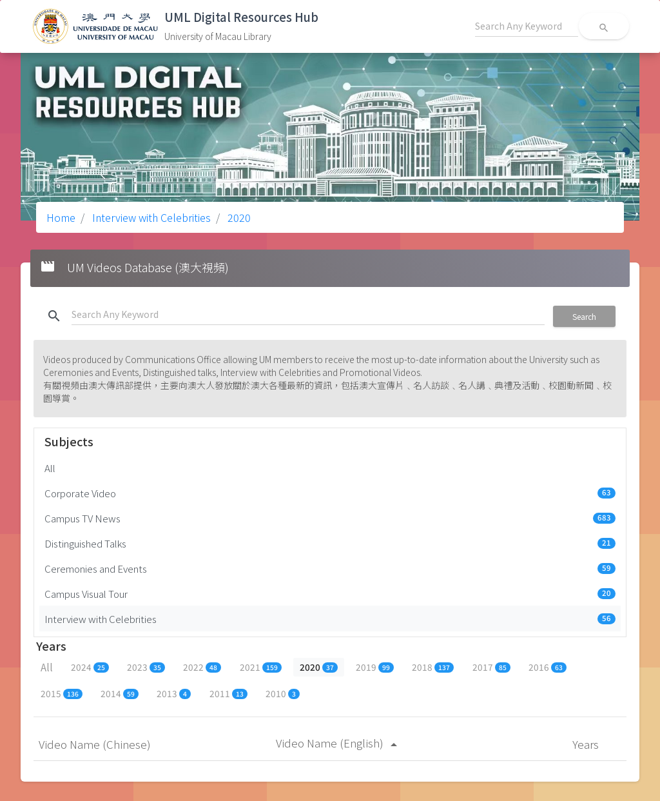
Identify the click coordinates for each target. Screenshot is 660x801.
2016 (548, 666)
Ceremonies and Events (330, 568)
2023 (146, 666)
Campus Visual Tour (330, 593)
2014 (120, 693)
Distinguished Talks (330, 543)
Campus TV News (330, 518)
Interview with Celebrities (150, 217)
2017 (491, 666)
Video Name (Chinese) (96, 744)
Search (584, 316)
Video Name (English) (339, 743)
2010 (283, 693)
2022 (202, 666)
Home (60, 217)
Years (586, 744)
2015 (61, 693)
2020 (238, 217)
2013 (174, 693)
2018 (433, 666)
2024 (90, 666)
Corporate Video (330, 493)
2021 (261, 666)
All (49, 467)
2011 (228, 693)
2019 (375, 666)
